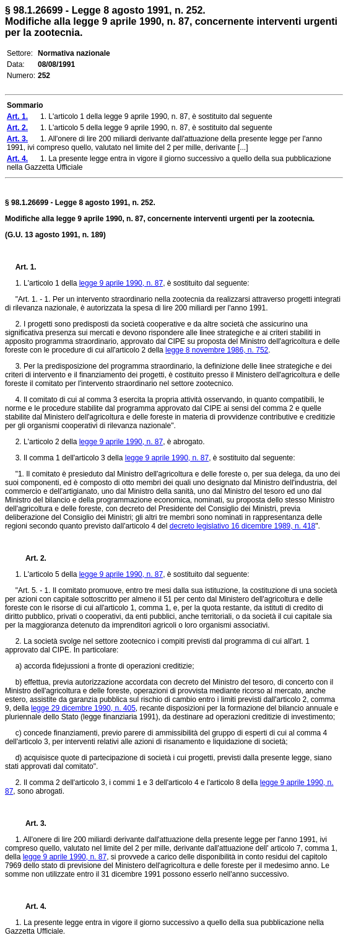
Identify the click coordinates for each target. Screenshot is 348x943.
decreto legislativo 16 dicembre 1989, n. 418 (242, 526)
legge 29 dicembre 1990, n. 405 (83, 708)
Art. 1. (26, 267)
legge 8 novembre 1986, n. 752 (216, 350)
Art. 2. (30, 558)
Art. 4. (30, 906)
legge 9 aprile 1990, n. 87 (121, 283)
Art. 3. (30, 823)
